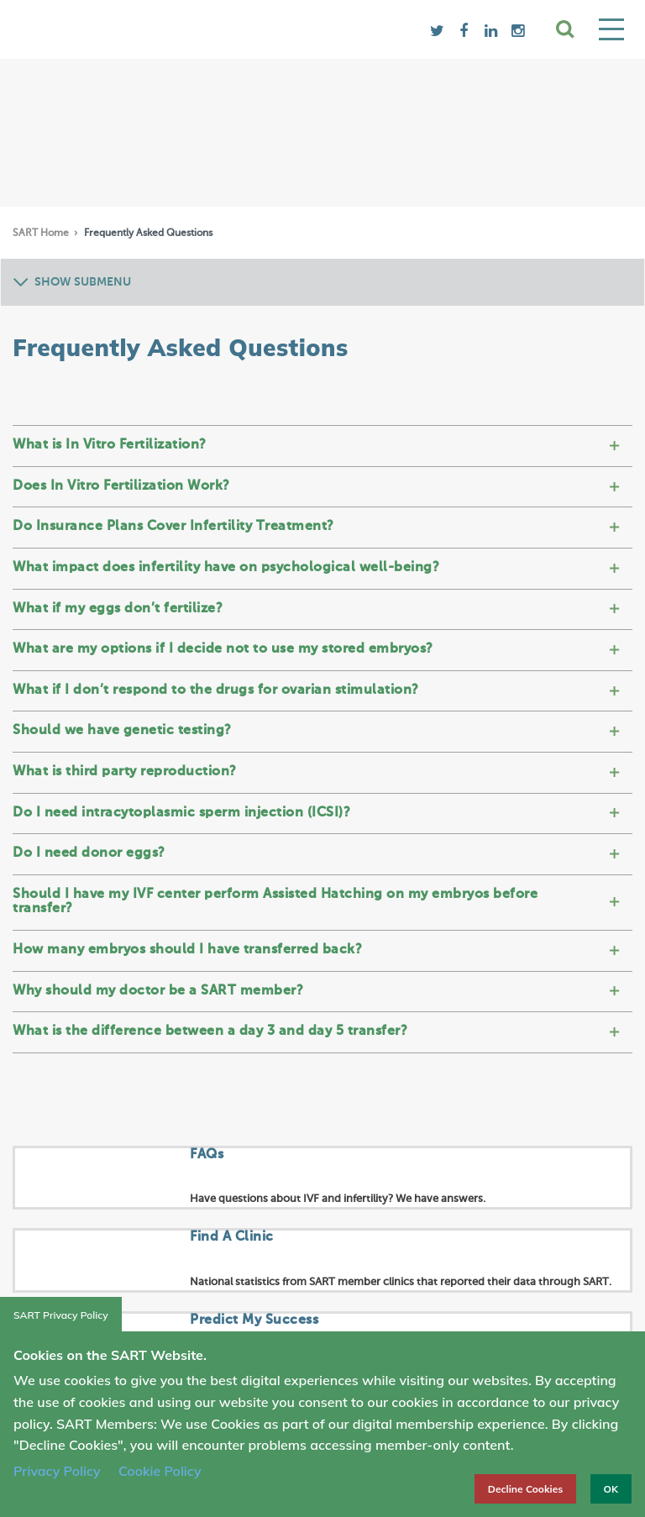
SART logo (147, 29)
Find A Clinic (232, 1237)
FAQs (206, 1155)
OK (611, 1489)
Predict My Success (254, 1320)
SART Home (42, 233)
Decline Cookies (526, 1489)
